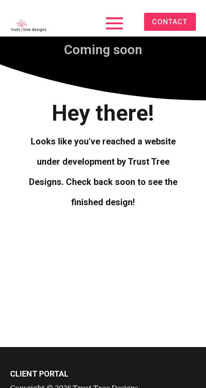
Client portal (39, 373)
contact (170, 22)
